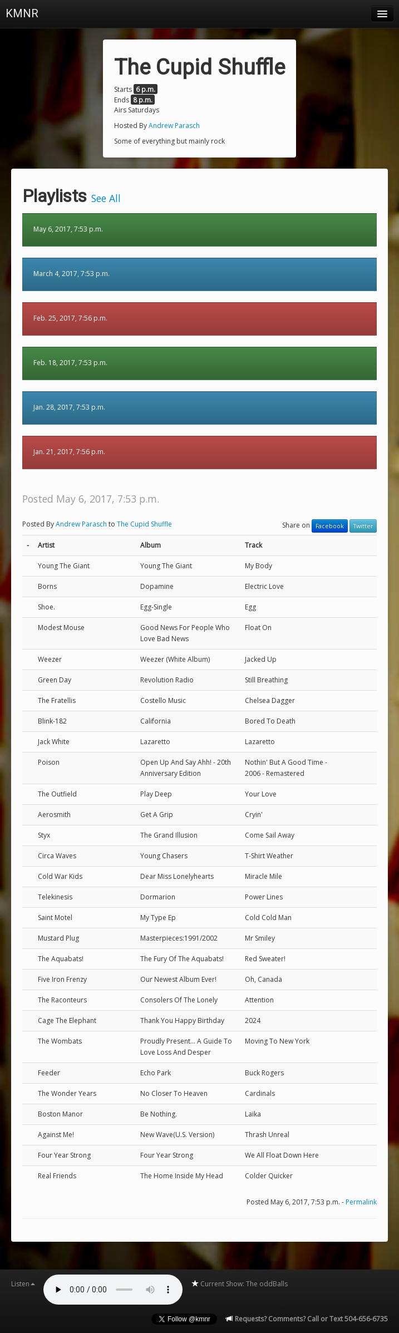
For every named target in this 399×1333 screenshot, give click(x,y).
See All (106, 198)
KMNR (22, 13)
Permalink (361, 1202)
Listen (23, 1283)
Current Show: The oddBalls (239, 1283)
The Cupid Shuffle (144, 524)
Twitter (363, 526)
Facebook (330, 526)
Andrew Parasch (174, 125)
